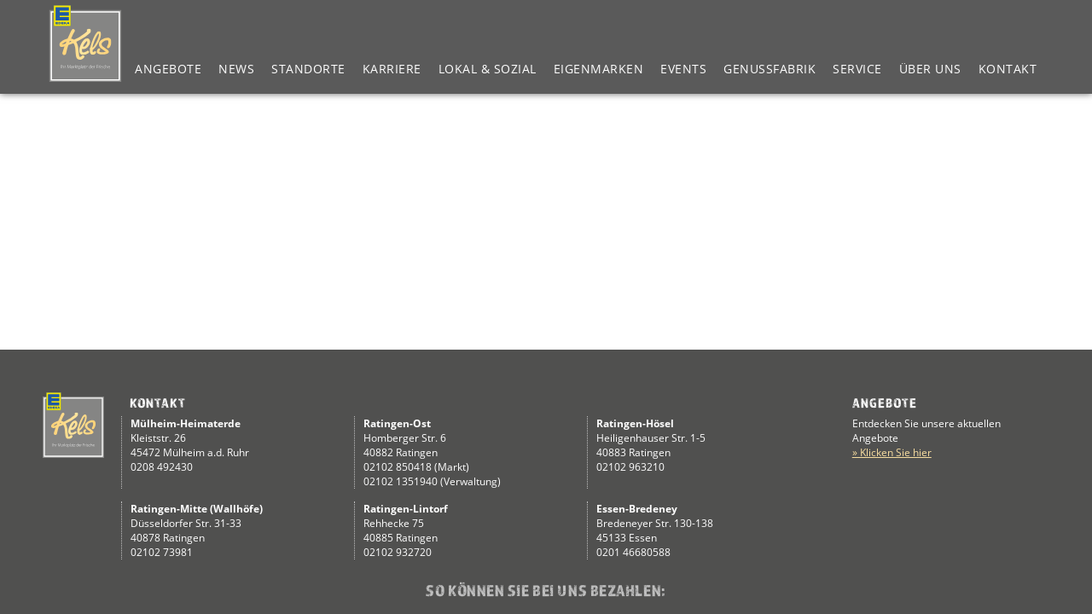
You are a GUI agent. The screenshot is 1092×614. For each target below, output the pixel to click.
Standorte (308, 69)
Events (683, 69)
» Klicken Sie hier (892, 452)
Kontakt (1008, 69)
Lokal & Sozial (488, 69)
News (236, 69)
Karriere (392, 69)
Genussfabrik (769, 69)
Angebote (168, 69)
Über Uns (930, 69)
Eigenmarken (599, 69)
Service (857, 69)
